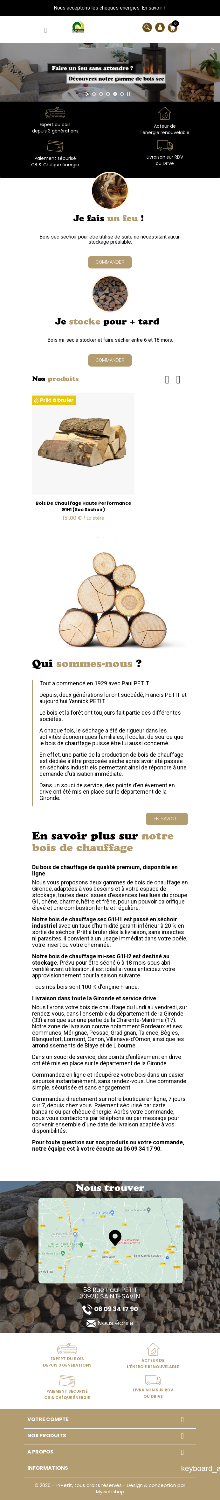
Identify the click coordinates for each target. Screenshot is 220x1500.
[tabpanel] (110, 462)
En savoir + (154, 8)
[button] (110, 262)
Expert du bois (55, 124)
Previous (167, 379)
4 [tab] (116, 537)
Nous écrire (110, 1322)
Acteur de (165, 126)
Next (178, 379)
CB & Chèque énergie (55, 164)
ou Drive (165, 163)
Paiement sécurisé (55, 158)
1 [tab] (97, 537)
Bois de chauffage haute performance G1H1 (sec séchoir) (83, 506)
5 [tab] (123, 537)
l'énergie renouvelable (165, 132)
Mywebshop (110, 1491)
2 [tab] (103, 537)
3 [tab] (110, 537)
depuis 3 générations (55, 131)
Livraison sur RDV (165, 157)
